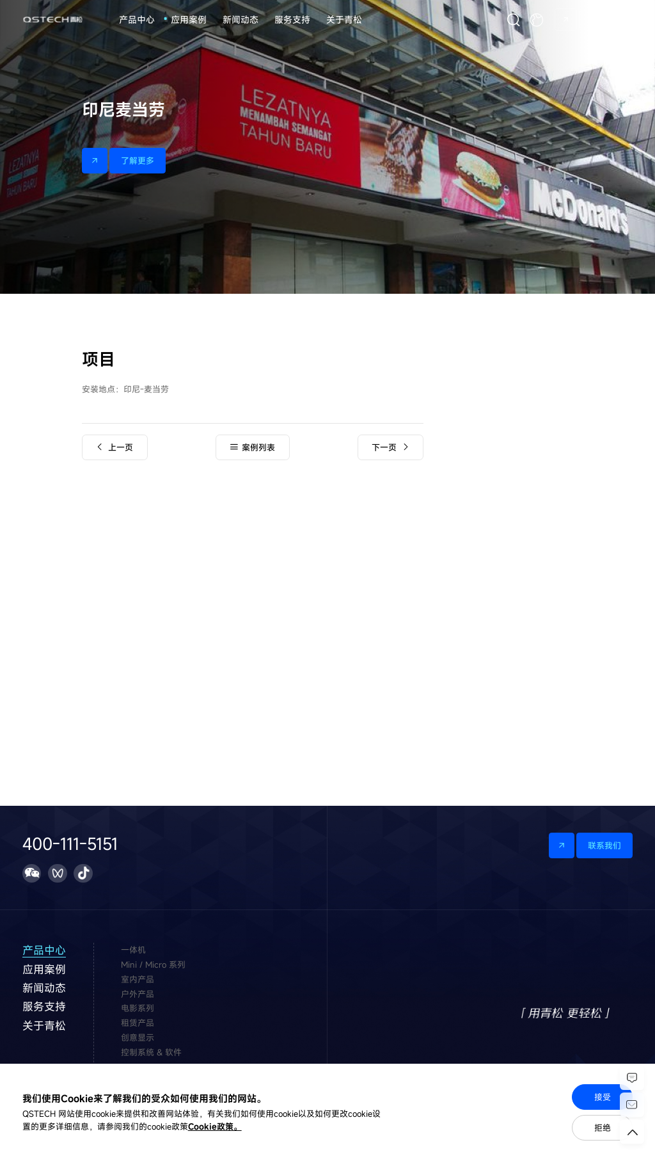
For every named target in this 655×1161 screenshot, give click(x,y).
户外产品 (137, 994)
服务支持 (292, 19)
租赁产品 (137, 1023)
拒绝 (602, 1127)
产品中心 (137, 19)
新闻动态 (240, 19)
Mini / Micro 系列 (153, 964)
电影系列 (137, 1008)
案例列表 (252, 447)
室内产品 (137, 979)
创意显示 (137, 1037)
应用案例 (189, 19)
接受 (602, 1097)
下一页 (390, 447)
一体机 (133, 950)
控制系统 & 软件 (151, 1052)
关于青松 (344, 19)
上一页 (114, 447)
